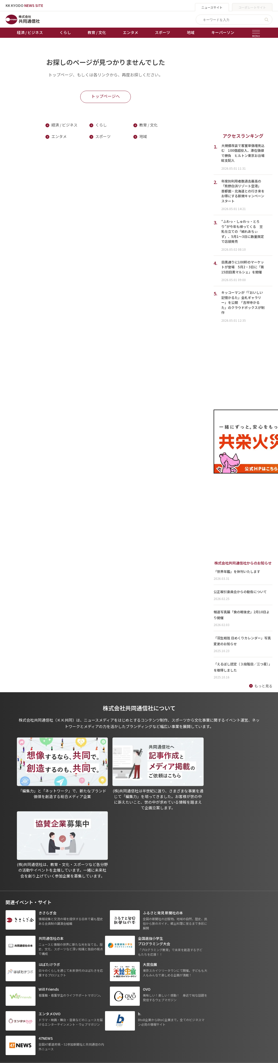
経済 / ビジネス (30, 32)
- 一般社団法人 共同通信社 (218, 955)
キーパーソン (222, 32)
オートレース (105, 955)
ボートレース (105, 969)
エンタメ (130, 32)
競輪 (98, 962)
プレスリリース (61, 990)
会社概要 (148, 969)
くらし (65, 32)
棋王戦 (100, 976)
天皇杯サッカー (107, 948)
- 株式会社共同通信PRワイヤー (222, 962)
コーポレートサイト (252, 7)
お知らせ (13, 955)
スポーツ (162, 32)
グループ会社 (209, 948)
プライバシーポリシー (159, 955)
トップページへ (105, 96)
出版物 (146, 948)
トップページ (16, 948)
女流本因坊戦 (105, 983)
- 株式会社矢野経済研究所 (218, 969)
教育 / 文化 (97, 32)
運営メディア (152, 962)
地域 (190, 32)
